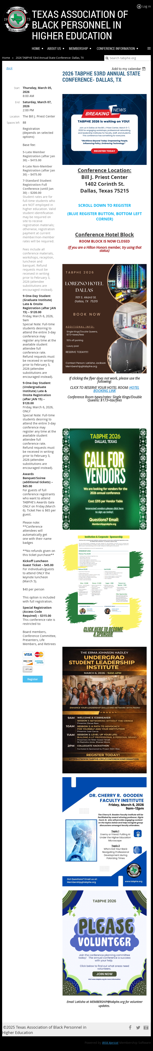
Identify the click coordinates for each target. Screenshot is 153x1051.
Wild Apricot (110, 1043)
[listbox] (129, 68)
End (17, 102)
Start (17, 88)
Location (15, 116)
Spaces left (13, 122)
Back (9, 68)
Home (6, 58)
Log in (146, 6)
